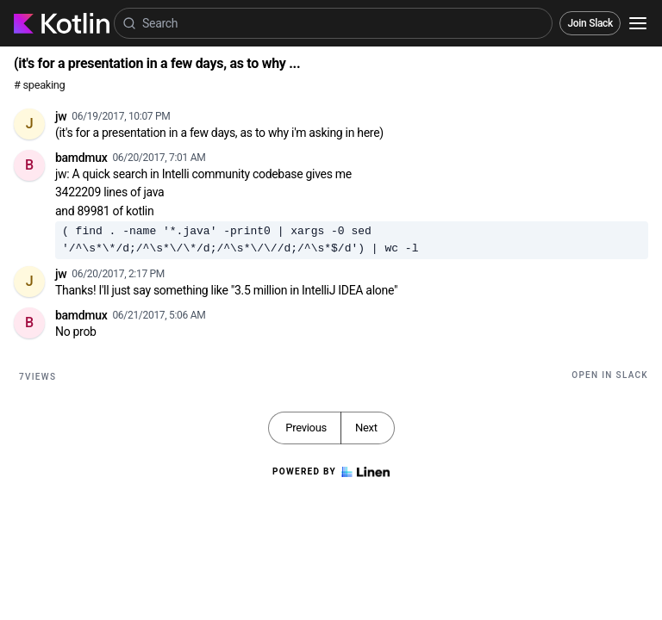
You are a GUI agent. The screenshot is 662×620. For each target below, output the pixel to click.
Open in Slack (609, 375)
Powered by (331, 472)
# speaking (39, 84)
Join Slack (590, 23)
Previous (306, 427)
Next (366, 427)
